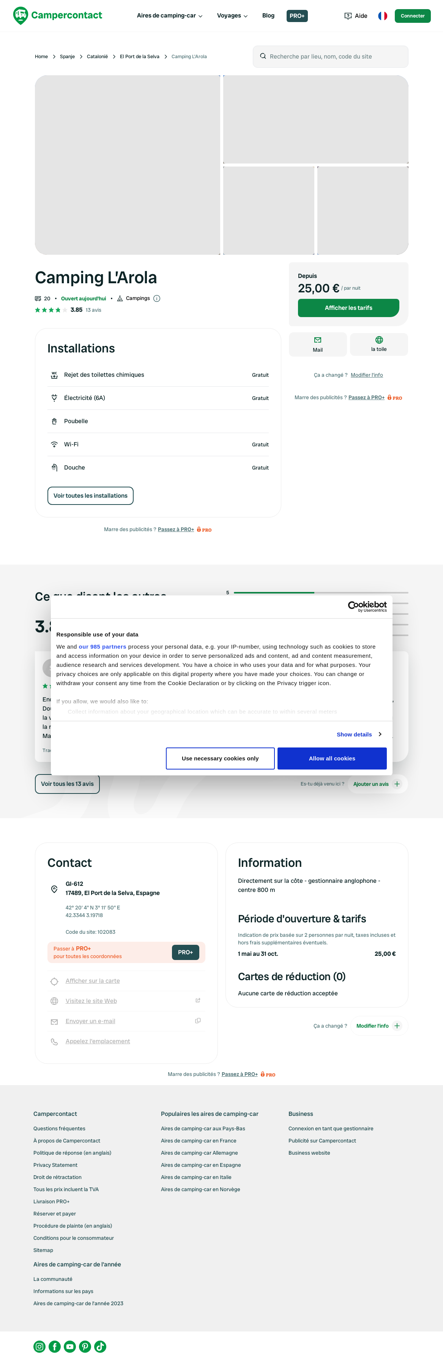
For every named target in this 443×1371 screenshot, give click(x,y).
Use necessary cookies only (220, 758)
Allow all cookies (332, 758)
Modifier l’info (367, 374)
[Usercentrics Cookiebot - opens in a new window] (353, 607)
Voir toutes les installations (91, 496)
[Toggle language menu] (383, 16)
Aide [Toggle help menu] (355, 16)
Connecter (413, 16)
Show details (354, 734)
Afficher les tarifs (348, 308)
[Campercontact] (57, 16)
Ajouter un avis (377, 793)
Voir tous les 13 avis (67, 793)
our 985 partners (103, 646)
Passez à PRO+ (176, 529)
